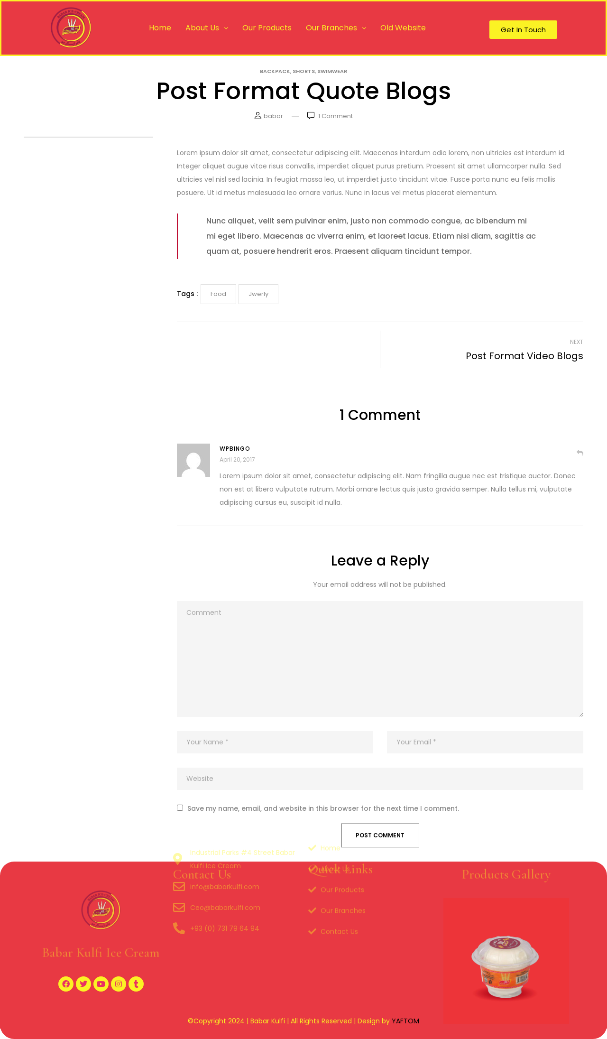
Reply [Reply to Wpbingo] (580, 452)
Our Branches (336, 27)
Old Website (403, 27)
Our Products (267, 27)
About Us (206, 27)
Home (160, 27)
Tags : (187, 293)
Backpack (275, 71)
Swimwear (332, 71)
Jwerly (258, 293)
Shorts (304, 71)
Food (218, 293)
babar (273, 116)
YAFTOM (405, 1021)
